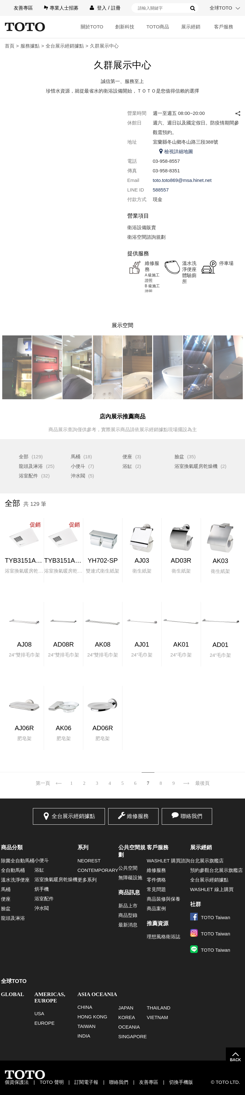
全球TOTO (221, 8)
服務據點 (30, 46)
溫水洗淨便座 (15, 879)
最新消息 (127, 924)
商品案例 (156, 908)
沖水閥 (78, 475)
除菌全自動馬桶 (17, 860)
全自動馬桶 (13, 870)
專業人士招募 (64, 8)
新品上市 (127, 905)
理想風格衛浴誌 (163, 936)
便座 (127, 456)
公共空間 (127, 868)
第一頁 (43, 783)
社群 (195, 904)
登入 (102, 8)
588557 (161, 189)
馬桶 (75, 456)
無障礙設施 (130, 877)
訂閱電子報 (86, 1082)
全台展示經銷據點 (65, 46)
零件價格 (156, 879)
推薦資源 (157, 923)
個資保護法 (17, 1082)
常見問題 (156, 889)
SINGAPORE (132, 1036)
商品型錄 (127, 915)
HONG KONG (92, 1016)
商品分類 (12, 847)
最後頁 (202, 783)
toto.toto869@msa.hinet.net (182, 180)
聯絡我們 (191, 816)
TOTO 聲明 (51, 1082)
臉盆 (179, 456)
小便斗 (78, 466)
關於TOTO (92, 26)
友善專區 (23, 8)
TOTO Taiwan (210, 917)
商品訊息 (129, 892)
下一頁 (186, 779)
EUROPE (44, 1023)
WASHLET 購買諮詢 (168, 860)
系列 (83, 847)
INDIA (84, 1036)
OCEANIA (129, 1027)
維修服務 (138, 816)
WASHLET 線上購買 (212, 889)
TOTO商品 (157, 26)
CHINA (85, 1007)
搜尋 (192, 8)
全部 (23, 456)
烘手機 (41, 889)
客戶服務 (223, 26)
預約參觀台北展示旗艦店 (216, 870)
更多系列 (87, 879)
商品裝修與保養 (163, 899)
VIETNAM (157, 1017)
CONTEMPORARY (98, 870)
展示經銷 (190, 26)
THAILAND (158, 1007)
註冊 (116, 8)
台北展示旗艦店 (207, 860)
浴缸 (127, 466)
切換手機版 (181, 1082)
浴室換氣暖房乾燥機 (196, 466)
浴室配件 (28, 475)
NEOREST (89, 860)
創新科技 (124, 26)
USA (39, 1013)
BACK (235, 1060)
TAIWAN (87, 1026)
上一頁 (58, 779)
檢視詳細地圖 (178, 151)
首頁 (9, 46)
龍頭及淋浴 (31, 466)
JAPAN (125, 1007)
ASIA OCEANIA (97, 994)
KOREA (126, 1017)
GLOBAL (12, 994)
